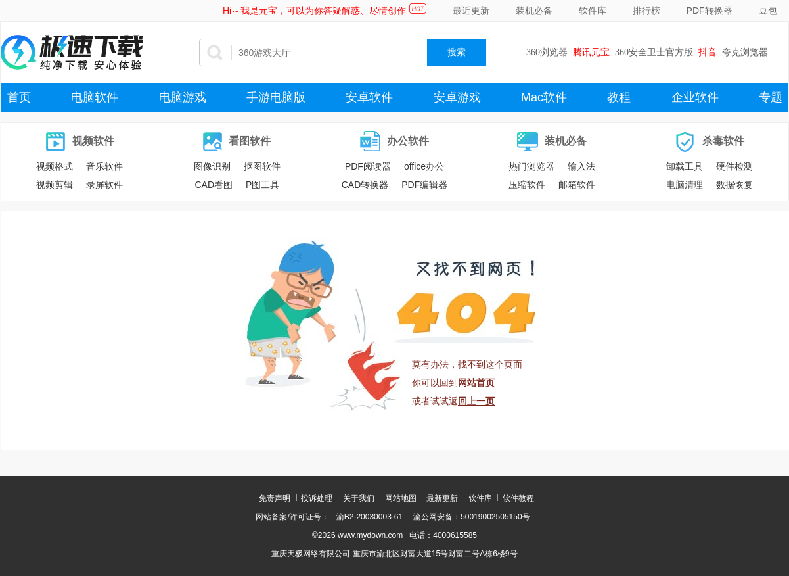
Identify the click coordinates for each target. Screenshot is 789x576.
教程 (619, 97)
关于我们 (358, 498)
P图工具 (262, 185)
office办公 (424, 166)
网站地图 (401, 498)
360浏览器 (547, 52)
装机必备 (534, 10)
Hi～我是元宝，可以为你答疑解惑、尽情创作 (314, 10)
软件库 (592, 10)
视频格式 (54, 166)
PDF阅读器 (368, 166)
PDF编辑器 (424, 185)
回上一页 (476, 401)
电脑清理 (684, 185)
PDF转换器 (710, 10)
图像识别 (212, 166)
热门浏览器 (531, 166)
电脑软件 (94, 97)
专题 (770, 97)
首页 (19, 97)
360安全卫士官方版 (654, 52)
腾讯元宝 (591, 52)
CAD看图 (213, 185)
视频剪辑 (54, 185)
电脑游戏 (182, 97)
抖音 (707, 52)
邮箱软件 (576, 185)
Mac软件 (544, 97)
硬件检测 (734, 166)
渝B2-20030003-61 (369, 516)
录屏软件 (104, 185)
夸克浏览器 (745, 52)
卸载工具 (684, 166)
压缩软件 (526, 185)
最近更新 (471, 10)
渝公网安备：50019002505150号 (471, 516)
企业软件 (695, 97)
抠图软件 (262, 166)
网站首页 (476, 382)
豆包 (768, 10)
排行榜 (646, 10)
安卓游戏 (457, 97)
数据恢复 (734, 185)
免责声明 (274, 498)
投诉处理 (316, 498)
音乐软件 (104, 166)
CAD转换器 (365, 185)
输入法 (581, 166)
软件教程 (518, 498)
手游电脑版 (275, 97)
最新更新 (442, 498)
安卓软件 (369, 97)
